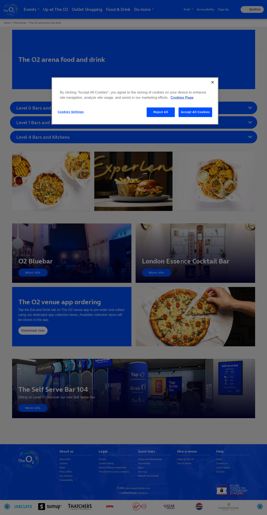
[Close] (212, 82)
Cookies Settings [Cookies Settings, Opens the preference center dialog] (71, 111)
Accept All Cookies (195, 112)
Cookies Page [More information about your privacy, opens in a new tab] (182, 98)
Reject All (161, 112)
